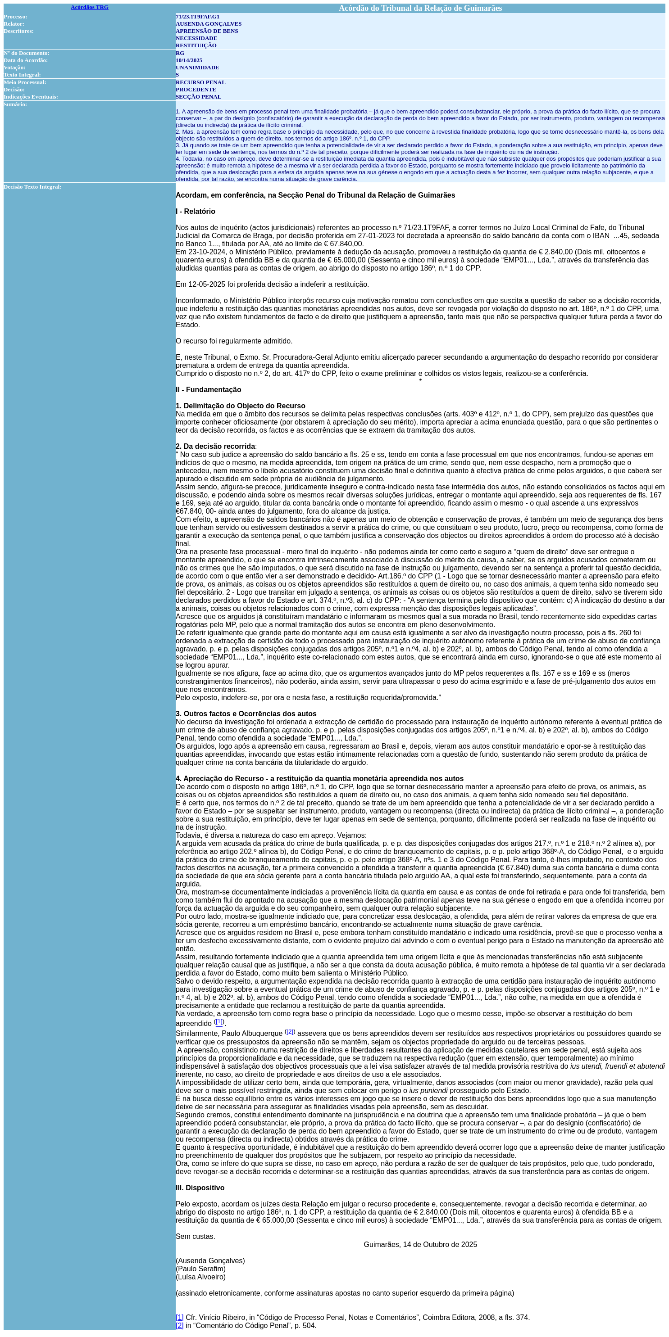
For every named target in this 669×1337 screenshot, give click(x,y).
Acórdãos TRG (90, 7)
